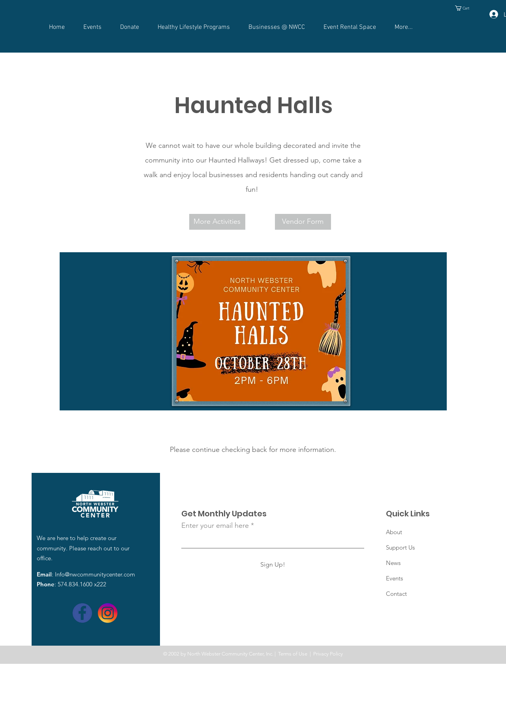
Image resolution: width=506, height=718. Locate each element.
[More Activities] (217, 222)
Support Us (400, 547)
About (394, 532)
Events (394, 578)
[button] (465, 8)
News (393, 563)
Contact (396, 593)
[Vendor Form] (303, 222)
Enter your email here (215, 525)
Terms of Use (292, 654)
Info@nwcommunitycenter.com (95, 574)
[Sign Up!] (272, 565)
